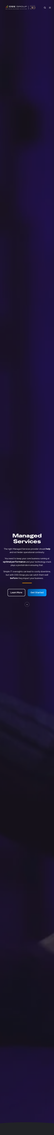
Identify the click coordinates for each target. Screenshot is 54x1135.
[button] (27, 604)
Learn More (16, 592)
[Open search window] (45, 7)
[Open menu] (50, 7)
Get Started (37, 592)
